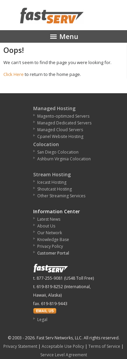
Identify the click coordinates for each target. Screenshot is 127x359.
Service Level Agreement (63, 355)
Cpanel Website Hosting (60, 136)
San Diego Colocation (58, 152)
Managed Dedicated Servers (64, 123)
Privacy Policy (50, 246)
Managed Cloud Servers (60, 130)
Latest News (48, 219)
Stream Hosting (52, 174)
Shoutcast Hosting (54, 189)
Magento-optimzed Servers (63, 116)
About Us (46, 226)
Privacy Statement (20, 346)
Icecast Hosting (51, 182)
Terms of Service (104, 346)
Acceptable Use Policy (63, 346)
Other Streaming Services (61, 196)
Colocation (46, 144)
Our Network (49, 233)
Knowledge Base (53, 239)
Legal (42, 319)
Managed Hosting (54, 108)
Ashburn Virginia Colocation (64, 159)
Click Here (13, 74)
